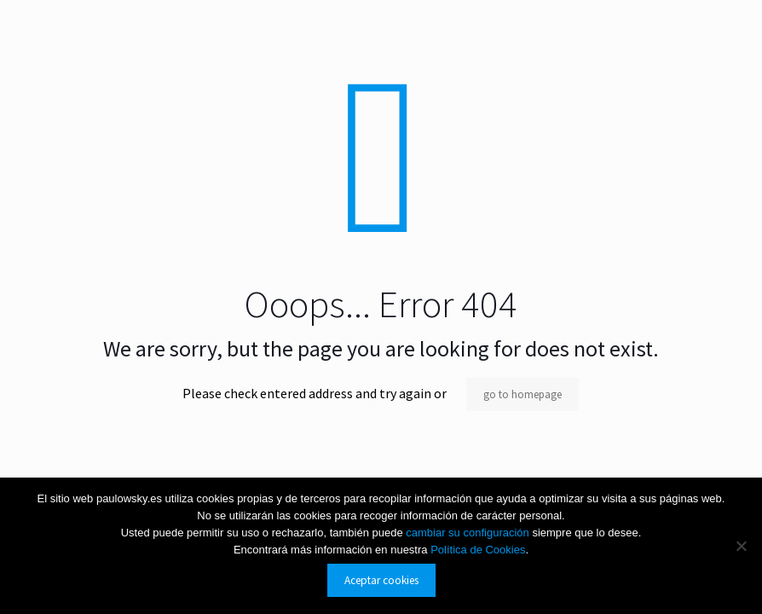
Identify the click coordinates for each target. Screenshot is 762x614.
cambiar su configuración (469, 532)
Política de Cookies (477, 549)
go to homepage (522, 394)
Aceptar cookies (381, 580)
